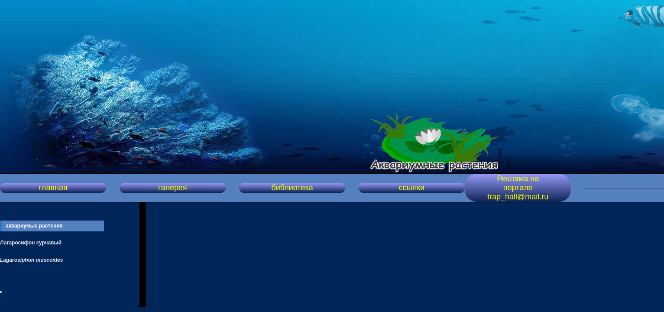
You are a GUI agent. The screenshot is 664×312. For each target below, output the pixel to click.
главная (53, 187)
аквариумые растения (34, 226)
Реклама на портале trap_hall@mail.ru (517, 187)
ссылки (411, 187)
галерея (172, 187)
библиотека (292, 187)
